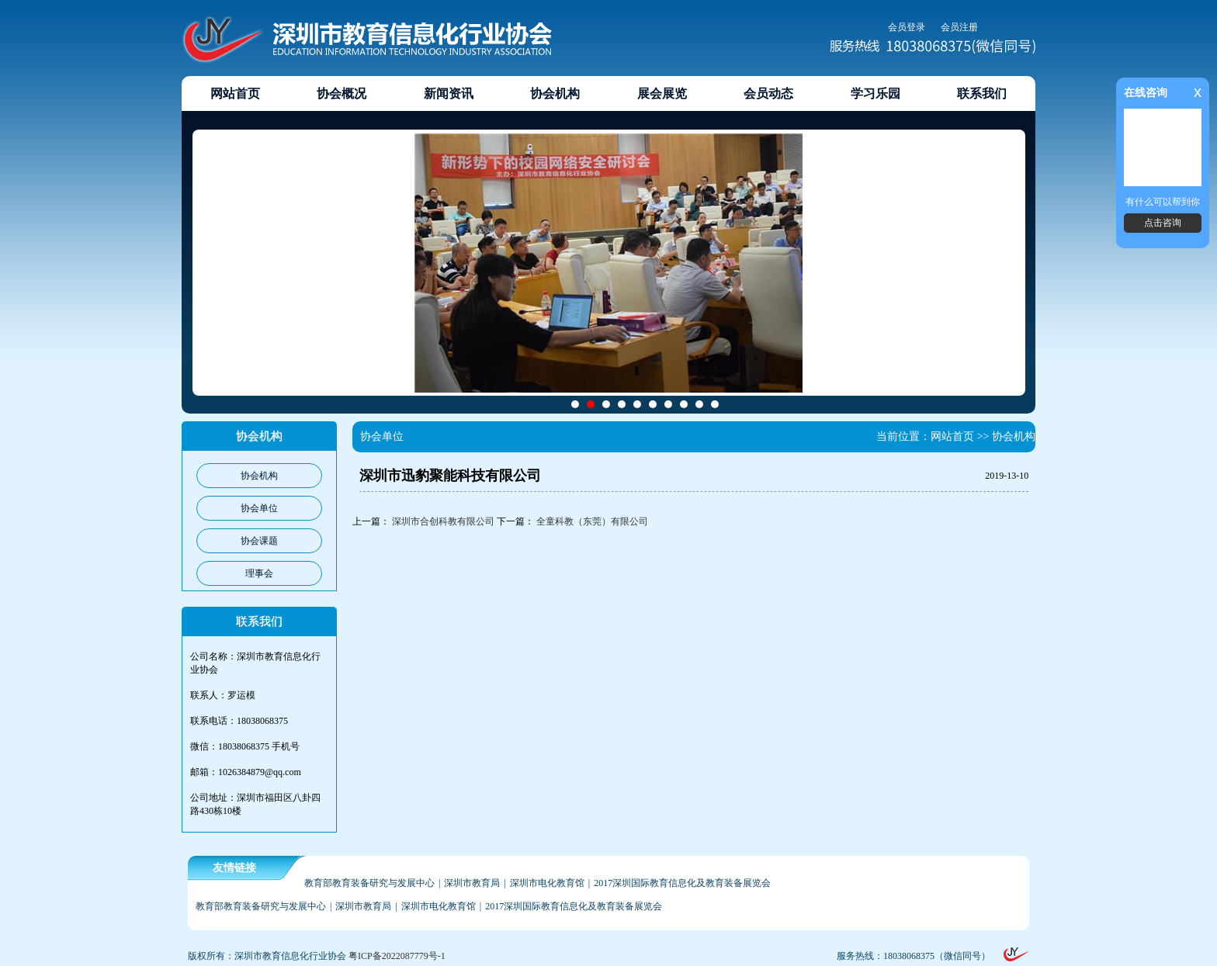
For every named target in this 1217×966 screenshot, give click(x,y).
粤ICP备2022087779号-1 (397, 955)
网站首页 (952, 436)
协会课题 (259, 540)
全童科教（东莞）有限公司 (592, 521)
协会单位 (259, 508)
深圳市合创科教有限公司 (443, 521)
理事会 (259, 573)
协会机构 (259, 475)
